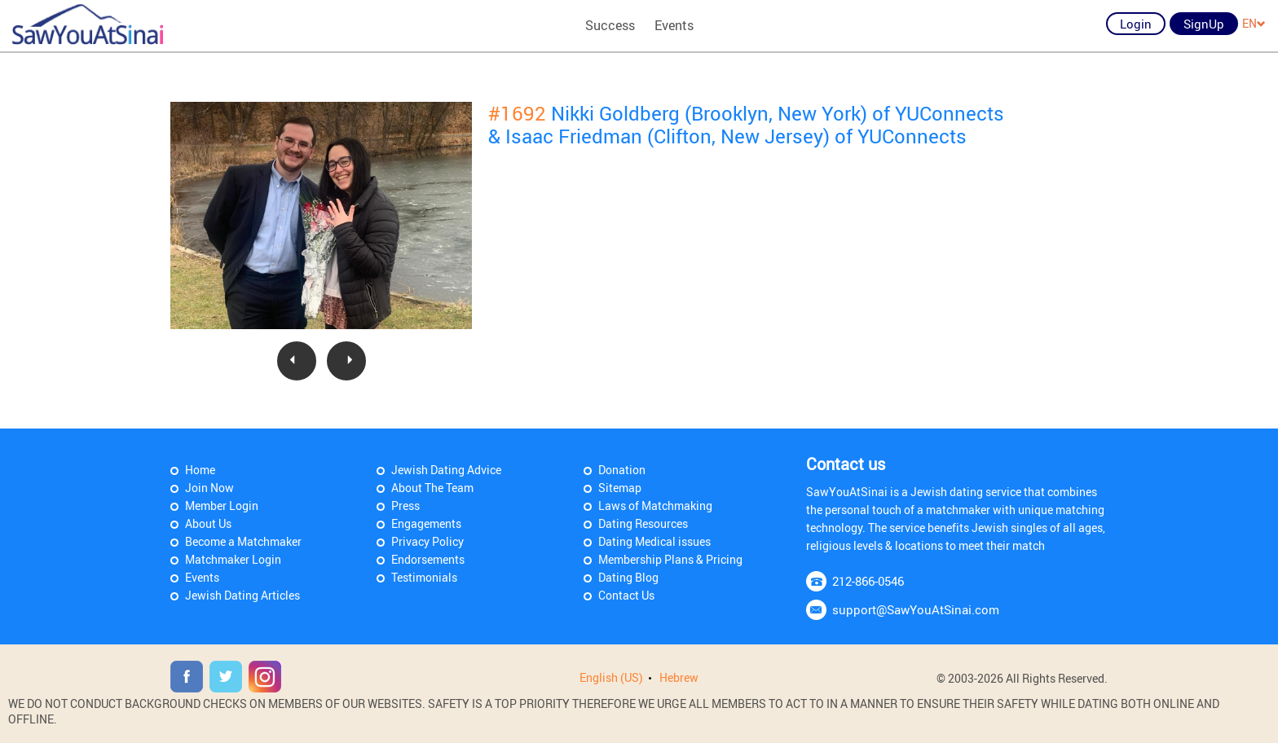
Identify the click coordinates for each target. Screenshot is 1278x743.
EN (1254, 23)
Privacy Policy (427, 541)
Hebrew (678, 677)
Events (674, 25)
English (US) (611, 677)
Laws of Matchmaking (655, 505)
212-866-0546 (868, 581)
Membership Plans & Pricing (670, 559)
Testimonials (424, 577)
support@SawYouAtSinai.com (915, 609)
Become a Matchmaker (243, 541)
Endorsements (428, 559)
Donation (622, 469)
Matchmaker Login (233, 559)
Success (610, 25)
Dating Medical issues (654, 541)
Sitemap (619, 487)
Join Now (209, 487)
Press (405, 505)
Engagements (426, 523)
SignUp (1203, 23)
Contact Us (626, 595)
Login (1136, 23)
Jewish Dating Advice (446, 469)
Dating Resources (643, 523)
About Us (208, 523)
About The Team (432, 487)
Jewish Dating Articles (242, 595)
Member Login (221, 505)
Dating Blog (628, 577)
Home (200, 469)
